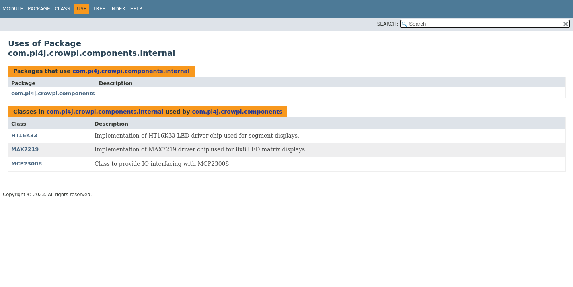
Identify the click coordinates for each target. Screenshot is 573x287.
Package (39, 9)
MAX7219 (25, 149)
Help (136, 9)
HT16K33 (24, 135)
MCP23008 (26, 164)
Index (117, 9)
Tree (99, 9)
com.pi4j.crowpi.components (53, 93)
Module (12, 9)
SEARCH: (387, 24)
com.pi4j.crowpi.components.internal (130, 71)
